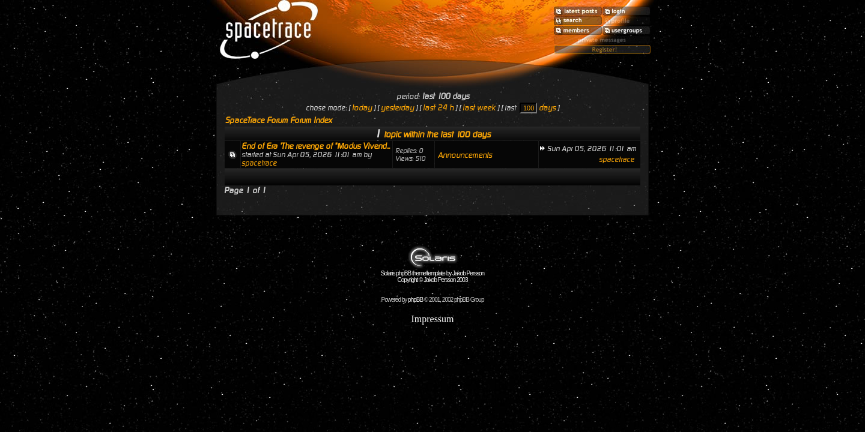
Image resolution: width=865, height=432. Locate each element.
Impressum (432, 319)
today (362, 107)
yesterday (397, 107)
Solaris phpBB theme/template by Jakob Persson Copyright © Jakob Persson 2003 (432, 274)
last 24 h (438, 107)
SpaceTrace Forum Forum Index (278, 120)
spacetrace (259, 163)
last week (479, 107)
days (547, 107)
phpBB (415, 299)
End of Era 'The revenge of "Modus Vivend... (315, 146)
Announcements (465, 155)
